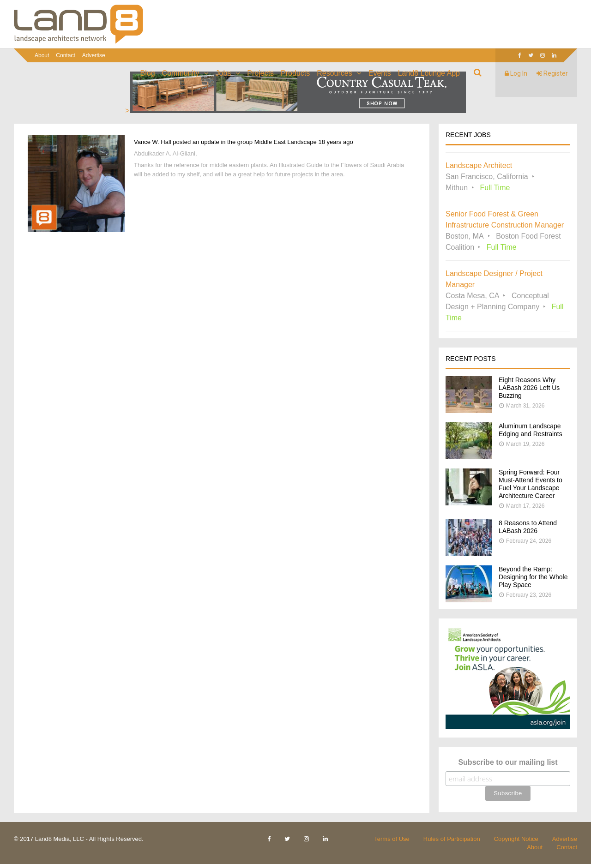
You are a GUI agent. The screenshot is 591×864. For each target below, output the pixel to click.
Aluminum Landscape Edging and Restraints (530, 430)
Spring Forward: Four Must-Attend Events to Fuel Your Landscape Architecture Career (530, 483)
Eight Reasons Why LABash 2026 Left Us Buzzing (529, 387)
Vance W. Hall (152, 141)
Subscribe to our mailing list (507, 762)
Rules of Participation (451, 838)
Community (180, 73)
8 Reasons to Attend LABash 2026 (528, 526)
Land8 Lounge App (429, 73)
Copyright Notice (516, 838)
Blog (147, 73)
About (42, 55)
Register (552, 73)
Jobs (223, 73)
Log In (516, 73)
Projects (260, 73)
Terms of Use (392, 838)
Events (379, 73)
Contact (65, 55)
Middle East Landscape (285, 141)
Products (295, 73)
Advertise (93, 55)
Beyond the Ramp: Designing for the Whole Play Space (533, 576)
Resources (334, 73)
